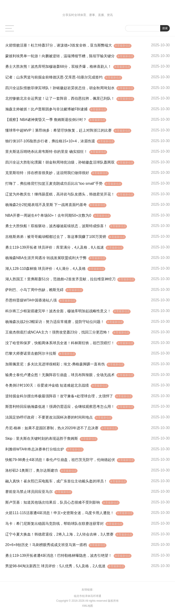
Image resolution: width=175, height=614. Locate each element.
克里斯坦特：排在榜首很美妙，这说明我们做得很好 (47, 173)
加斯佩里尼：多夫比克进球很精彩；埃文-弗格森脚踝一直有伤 (55, 364)
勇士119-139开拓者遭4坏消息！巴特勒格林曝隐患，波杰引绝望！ (58, 555)
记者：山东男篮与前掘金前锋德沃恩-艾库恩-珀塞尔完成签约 (54, 77)
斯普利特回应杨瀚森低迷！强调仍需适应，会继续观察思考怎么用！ (60, 406)
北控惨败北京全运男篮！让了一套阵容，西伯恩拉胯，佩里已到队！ (60, 98)
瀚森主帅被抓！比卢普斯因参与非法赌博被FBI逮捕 (46, 109)
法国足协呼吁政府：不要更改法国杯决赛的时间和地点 (49, 417)
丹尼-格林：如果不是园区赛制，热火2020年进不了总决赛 (51, 428)
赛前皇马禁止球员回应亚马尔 (29, 492)
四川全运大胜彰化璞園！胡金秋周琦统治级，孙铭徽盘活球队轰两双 (60, 162)
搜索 (165, 28)
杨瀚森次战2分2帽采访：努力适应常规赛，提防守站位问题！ (54, 322)
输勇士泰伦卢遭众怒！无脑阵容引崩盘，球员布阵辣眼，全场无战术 (60, 375)
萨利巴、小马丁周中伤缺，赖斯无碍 (34, 290)
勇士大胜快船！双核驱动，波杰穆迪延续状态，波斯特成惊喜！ (56, 226)
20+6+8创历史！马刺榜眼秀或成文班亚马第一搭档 (46, 545)
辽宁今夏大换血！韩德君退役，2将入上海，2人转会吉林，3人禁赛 (59, 534)
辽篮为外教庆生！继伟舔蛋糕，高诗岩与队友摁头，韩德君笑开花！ (60, 194)
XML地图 (87, 605)
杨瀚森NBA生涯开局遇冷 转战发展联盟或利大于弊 (46, 258)
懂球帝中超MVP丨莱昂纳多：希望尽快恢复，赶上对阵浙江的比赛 (58, 130)
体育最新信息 (123, 45)
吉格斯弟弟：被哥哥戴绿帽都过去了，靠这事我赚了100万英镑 (55, 237)
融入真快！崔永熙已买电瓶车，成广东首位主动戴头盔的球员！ (56, 481)
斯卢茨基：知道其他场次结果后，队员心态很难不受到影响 (52, 502)
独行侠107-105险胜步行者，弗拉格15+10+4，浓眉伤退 (50, 141)
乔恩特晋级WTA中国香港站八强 (31, 300)
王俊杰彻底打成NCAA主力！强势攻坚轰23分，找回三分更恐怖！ (58, 332)
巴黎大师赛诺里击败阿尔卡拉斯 (30, 353)
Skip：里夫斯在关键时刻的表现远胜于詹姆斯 (41, 438)
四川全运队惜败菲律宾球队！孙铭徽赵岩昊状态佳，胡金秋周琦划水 (60, 88)
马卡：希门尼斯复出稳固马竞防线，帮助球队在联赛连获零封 (54, 524)
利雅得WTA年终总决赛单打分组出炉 (34, 449)
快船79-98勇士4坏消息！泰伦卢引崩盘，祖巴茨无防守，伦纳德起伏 (60, 460)
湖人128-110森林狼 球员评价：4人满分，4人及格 (45, 269)
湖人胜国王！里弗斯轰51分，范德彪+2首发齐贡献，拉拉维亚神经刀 (60, 279)
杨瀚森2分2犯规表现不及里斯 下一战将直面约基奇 (46, 205)
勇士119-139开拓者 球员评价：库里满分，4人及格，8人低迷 (54, 247)
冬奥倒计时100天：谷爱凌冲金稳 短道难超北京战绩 (47, 385)
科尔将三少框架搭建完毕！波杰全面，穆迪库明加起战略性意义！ (58, 311)
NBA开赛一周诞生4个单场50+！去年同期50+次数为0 (48, 215)
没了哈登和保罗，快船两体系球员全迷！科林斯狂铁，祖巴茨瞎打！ (60, 343)
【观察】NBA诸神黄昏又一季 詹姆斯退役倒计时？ (46, 120)
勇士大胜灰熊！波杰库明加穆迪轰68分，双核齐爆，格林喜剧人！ (58, 66)
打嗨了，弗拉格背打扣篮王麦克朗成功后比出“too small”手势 (54, 183)
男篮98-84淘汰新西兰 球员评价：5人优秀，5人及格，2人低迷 (55, 566)
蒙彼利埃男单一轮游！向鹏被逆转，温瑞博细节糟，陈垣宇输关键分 (60, 56)
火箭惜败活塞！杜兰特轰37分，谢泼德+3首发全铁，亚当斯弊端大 (58, 45)
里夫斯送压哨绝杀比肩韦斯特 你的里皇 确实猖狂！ (46, 152)
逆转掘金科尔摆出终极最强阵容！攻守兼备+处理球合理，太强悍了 (59, 396)
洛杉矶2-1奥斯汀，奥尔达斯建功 (31, 470)
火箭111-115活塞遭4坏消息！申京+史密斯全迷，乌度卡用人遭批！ (59, 513)
